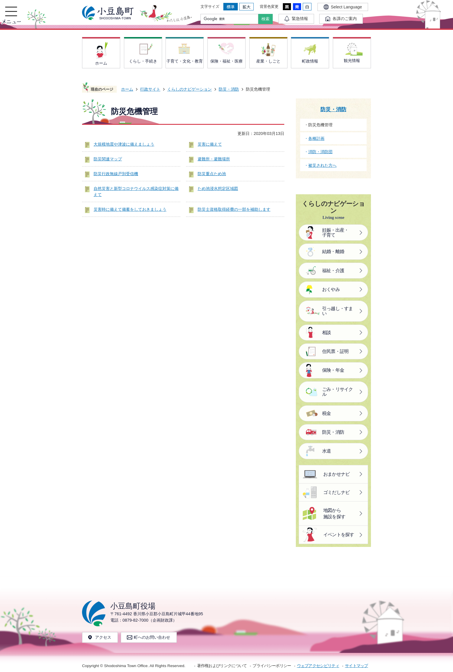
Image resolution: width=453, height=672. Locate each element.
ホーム (127, 89)
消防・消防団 (320, 151)
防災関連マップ (108, 159)
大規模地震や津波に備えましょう (124, 144)
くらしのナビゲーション (189, 89)
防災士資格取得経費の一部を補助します (234, 209)
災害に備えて (210, 144)
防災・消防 (229, 89)
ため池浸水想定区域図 (218, 188)
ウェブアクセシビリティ (318, 666)
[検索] (231, 19)
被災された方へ (322, 165)
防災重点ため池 (212, 173)
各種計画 (316, 138)
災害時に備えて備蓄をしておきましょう (130, 209)
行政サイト (150, 89)
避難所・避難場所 (214, 159)
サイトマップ (356, 666)
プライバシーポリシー (272, 666)
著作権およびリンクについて (222, 666)
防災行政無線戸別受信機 (116, 173)
